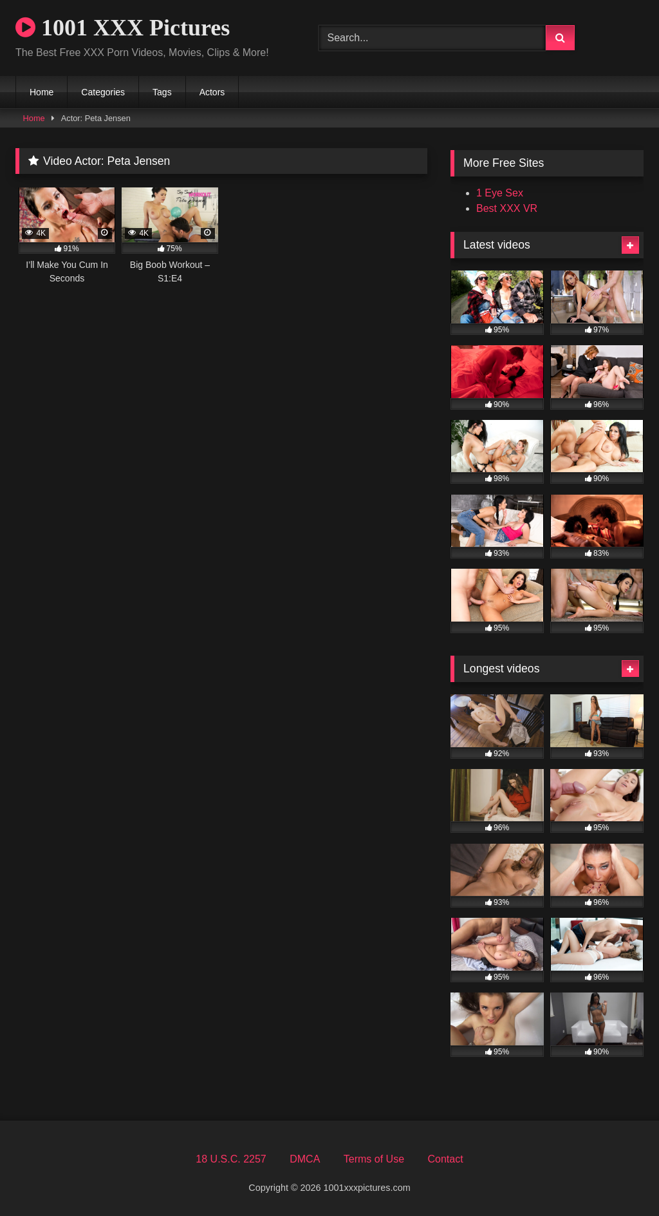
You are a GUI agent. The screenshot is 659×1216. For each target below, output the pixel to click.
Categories (103, 92)
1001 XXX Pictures (122, 28)
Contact (445, 1159)
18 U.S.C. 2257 (231, 1159)
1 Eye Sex (499, 192)
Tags (162, 92)
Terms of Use (374, 1159)
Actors (212, 92)
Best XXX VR (506, 208)
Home (41, 92)
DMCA (305, 1159)
